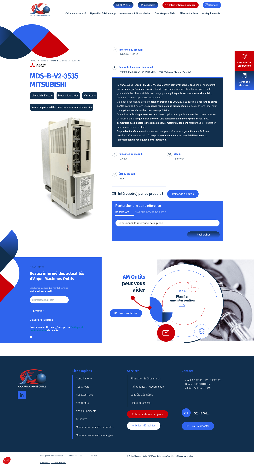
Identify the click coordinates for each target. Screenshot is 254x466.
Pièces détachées (189, 13)
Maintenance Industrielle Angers (94, 435)
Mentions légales (75, 456)
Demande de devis (244, 83)
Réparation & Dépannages (146, 378)
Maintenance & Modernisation (135, 13)
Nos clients (82, 402)
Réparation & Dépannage (103, 13)
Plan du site (92, 456)
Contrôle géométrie (165, 13)
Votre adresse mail (41, 291)
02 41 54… (125, 5)
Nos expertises (84, 394)
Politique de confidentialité (51, 456)
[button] (7, 460)
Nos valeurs (82, 386)
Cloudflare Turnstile (41, 319)
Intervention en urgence (244, 64)
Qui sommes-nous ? (75, 13)
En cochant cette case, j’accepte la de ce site (57, 329)
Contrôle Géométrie (142, 394)
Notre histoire (84, 378)
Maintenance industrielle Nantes (95, 427)
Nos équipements (211, 13)
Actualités (81, 419)
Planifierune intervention (182, 298)
